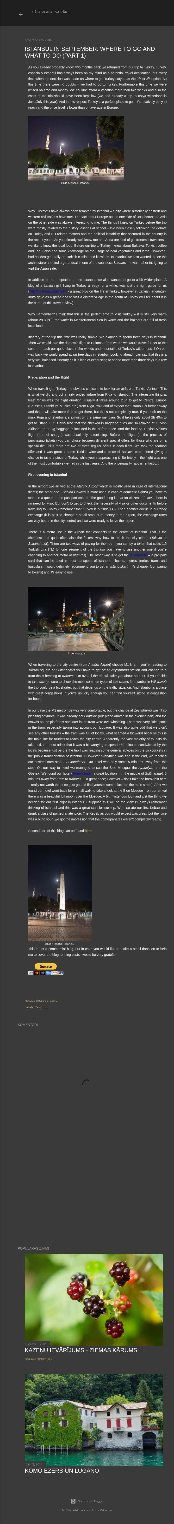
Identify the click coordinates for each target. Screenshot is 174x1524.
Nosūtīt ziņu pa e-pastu (41, 1000)
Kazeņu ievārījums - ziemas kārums (81, 1350)
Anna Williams (102, 1510)
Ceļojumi (41, 1007)
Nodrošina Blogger (87, 1501)
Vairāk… (63, 12)
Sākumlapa (42, 12)
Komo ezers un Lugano (62, 1470)
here (88, 831)
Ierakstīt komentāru (38, 1358)
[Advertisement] (87, 1185)
